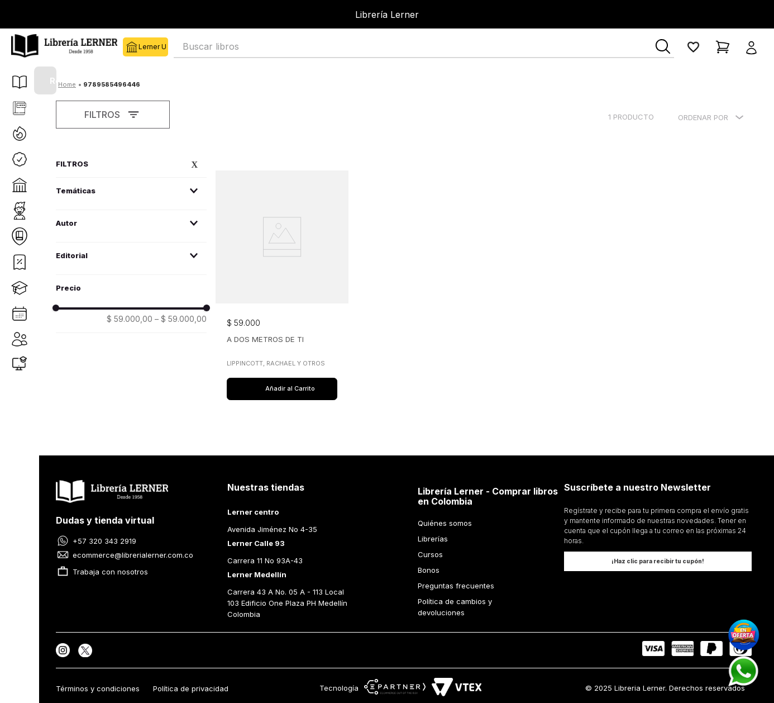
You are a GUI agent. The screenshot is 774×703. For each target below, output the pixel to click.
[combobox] (424, 47)
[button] (754, 47)
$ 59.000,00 (129, 319)
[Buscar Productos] (663, 46)
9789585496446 (111, 84)
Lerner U (130, 46)
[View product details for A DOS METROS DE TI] (282, 278)
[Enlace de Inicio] (67, 84)
